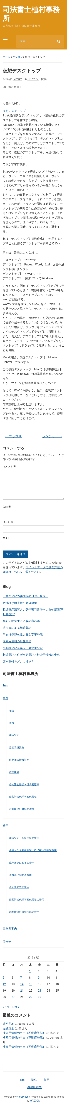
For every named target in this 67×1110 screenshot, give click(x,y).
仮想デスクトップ (14, 111)
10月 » (15, 1007)
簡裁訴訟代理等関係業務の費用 (26, 899)
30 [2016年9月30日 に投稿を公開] (39, 997)
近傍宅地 (8, 1023)
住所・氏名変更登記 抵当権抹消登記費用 (33, 850)
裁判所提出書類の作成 (21, 809)
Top (5, 685)
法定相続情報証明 (19, 759)
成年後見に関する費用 (21, 862)
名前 (7, 506)
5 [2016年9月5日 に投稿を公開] (3, 977)
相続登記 (14, 735)
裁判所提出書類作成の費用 (24, 911)
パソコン (18, 56)
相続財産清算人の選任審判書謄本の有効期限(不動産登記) (33, 612)
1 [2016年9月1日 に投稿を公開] (30, 971)
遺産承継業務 (16, 747)
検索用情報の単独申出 (17, 641)
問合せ (7, 941)
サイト (6, 537)
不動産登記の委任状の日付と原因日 (25, 596)
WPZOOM (35, 1100)
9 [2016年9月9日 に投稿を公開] (38, 977)
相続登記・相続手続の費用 (24, 838)
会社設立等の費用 (19, 887)
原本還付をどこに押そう (18, 661)
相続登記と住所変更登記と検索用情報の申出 (31, 654)
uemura (17, 79)
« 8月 (6, 1007)
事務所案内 (10, 928)
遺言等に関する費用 (20, 875)
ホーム (6, 56)
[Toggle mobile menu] (5, 39)
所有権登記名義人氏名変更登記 (23, 634)
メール (8, 522)
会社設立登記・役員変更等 (24, 784)
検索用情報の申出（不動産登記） (24, 1033)
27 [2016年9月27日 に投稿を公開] (13, 997)
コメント (9, 466)
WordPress (22, 1096)
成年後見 (14, 772)
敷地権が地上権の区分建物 (20, 603)
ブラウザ (13, 436)
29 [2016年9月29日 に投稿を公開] (30, 997)
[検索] (36, 41)
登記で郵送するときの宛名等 (21, 621)
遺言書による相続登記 (17, 628)
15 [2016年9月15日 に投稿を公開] (30, 984)
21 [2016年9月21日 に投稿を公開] (22, 990)
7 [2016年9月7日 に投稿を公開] (21, 977)
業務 (5, 698)
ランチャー (52, 436)
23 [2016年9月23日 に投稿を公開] (39, 990)
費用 (5, 825)
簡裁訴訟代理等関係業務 (23, 796)
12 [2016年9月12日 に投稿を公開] (4, 984)
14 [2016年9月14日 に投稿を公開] (22, 984)
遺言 (11, 722)
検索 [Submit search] (59, 41)
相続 (11, 710)
